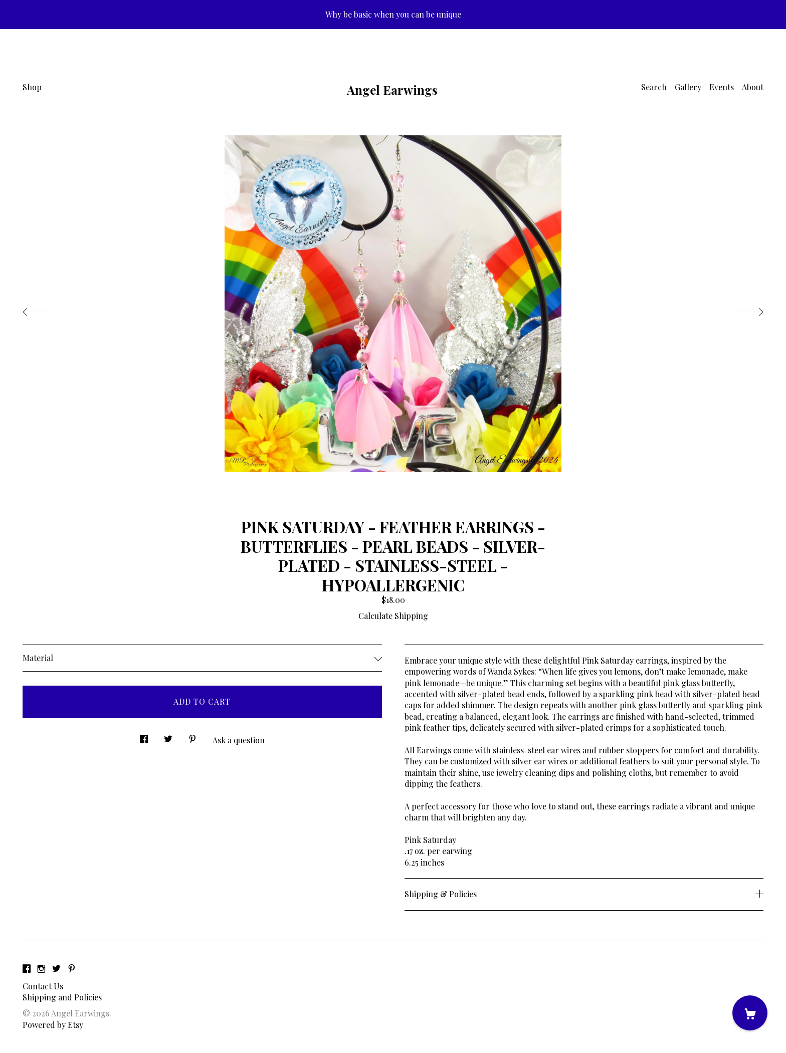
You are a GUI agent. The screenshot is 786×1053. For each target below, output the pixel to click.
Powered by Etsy (53, 1024)
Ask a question (239, 740)
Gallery (688, 87)
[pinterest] (72, 969)
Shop (32, 87)
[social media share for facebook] (144, 736)
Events (721, 87)
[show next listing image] (738, 309)
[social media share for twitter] (168, 736)
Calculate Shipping (393, 615)
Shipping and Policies (62, 997)
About (752, 87)
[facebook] (27, 969)
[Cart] (749, 1012)
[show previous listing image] (48, 309)
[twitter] (56, 969)
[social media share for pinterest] (192, 736)
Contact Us (43, 986)
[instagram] (41, 969)
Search (654, 87)
